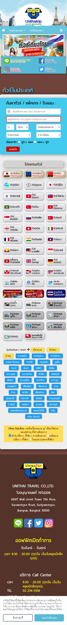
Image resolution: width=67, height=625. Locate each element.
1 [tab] (7, 37)
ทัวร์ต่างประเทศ (16, 30)
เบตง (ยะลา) (33, 416)
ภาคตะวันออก (12, 362)
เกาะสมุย (11, 374)
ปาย (13, 392)
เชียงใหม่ (27, 386)
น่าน (56, 386)
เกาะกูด (54, 380)
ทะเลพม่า (12, 386)
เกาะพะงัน (27, 374)
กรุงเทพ (44, 362)
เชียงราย (42, 386)
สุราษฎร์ (53, 404)
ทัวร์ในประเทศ (36, 30)
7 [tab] (39, 37)
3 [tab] (17, 37)
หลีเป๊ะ (39, 368)
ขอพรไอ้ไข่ (39, 410)
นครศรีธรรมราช (18, 410)
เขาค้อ (25, 392)
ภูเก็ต (57, 362)
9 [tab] (50, 37)
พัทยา (10, 380)
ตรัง (53, 410)
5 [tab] (28, 37)
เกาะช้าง (40, 380)
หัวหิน (41, 374)
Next (60, 47)
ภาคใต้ (29, 362)
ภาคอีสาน (55, 356)
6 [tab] (34, 37)
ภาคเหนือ (22, 356)
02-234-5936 (31, 590)
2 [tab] (12, 37)
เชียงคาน (40, 392)
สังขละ (39, 398)
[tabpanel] (33, 47)
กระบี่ (13, 368)
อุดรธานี (10, 398)
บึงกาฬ (25, 398)
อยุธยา (25, 404)
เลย (52, 392)
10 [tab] (55, 37)
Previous (6, 47)
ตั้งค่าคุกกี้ (18, 617)
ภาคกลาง (38, 356)
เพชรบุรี (55, 374)
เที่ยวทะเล (37, 350)
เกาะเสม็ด (24, 380)
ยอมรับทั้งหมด (49, 617)
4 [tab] (23, 37)
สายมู (8, 356)
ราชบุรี (11, 404)
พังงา (26, 368)
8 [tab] (44, 37)
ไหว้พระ (53, 350)
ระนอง (39, 404)
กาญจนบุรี (54, 398)
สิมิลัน (51, 368)
